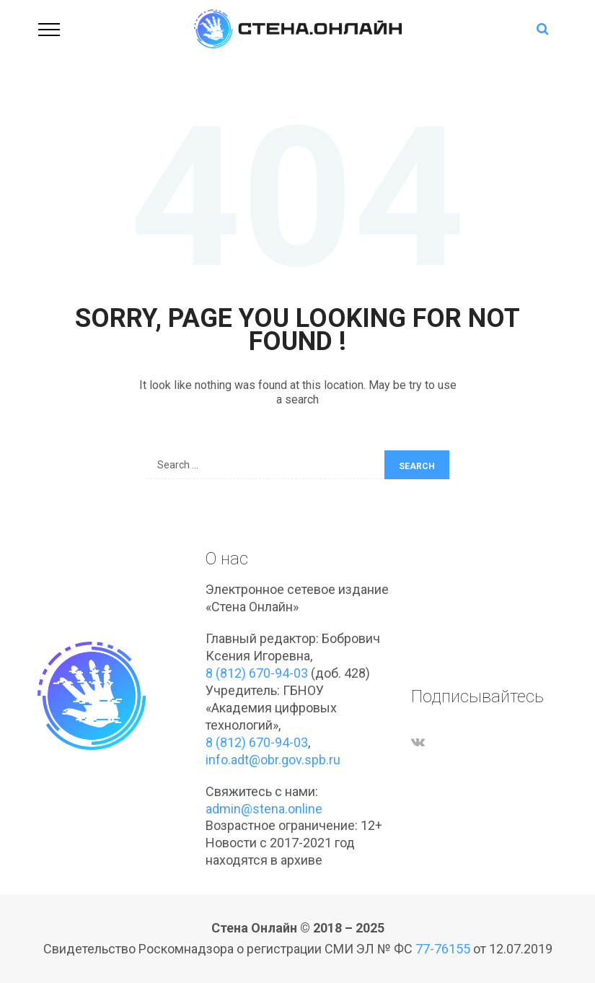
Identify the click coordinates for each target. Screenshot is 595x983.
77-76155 (442, 948)
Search (417, 466)
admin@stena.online (264, 808)
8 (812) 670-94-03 (257, 673)
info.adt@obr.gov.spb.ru (273, 759)
